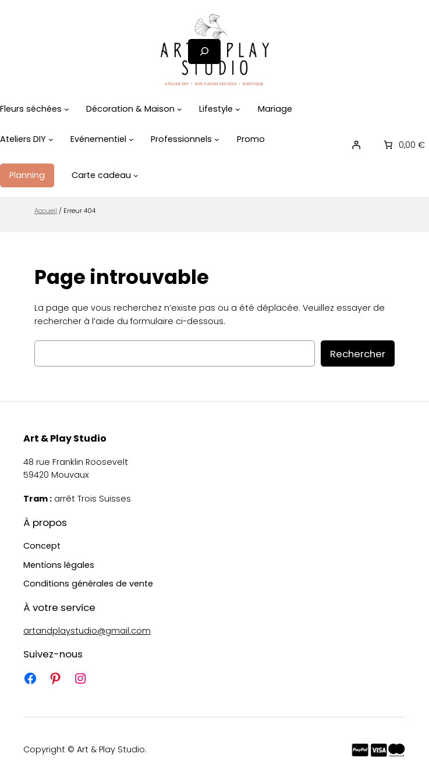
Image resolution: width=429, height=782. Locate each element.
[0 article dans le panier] (403, 144)
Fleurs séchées (31, 109)
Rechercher (357, 354)
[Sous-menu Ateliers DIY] (51, 139)
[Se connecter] (356, 144)
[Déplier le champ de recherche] (204, 51)
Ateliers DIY (23, 139)
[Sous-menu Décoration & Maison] (179, 109)
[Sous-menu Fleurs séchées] (66, 109)
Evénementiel (98, 139)
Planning (27, 175)
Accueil (45, 210)
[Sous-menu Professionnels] (216, 139)
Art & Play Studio (65, 438)
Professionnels (181, 139)
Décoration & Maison (130, 109)
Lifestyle (216, 109)
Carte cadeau (101, 175)
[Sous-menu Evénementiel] (131, 139)
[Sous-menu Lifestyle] (237, 109)
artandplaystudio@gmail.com (87, 631)
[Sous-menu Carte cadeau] (136, 175)
